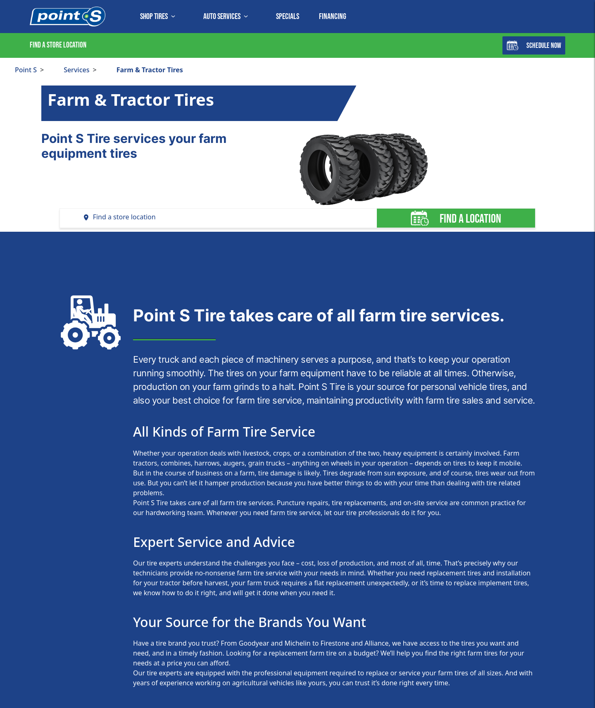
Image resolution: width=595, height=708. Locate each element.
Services (76, 69)
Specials (287, 16)
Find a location (455, 218)
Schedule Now (534, 45)
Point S (26, 69)
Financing (332, 16)
